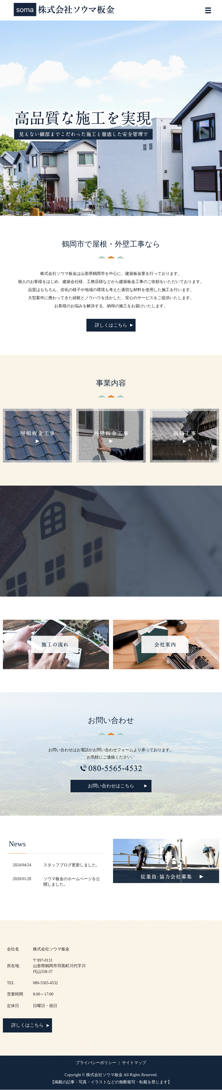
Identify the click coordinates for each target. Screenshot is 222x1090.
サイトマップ (134, 1063)
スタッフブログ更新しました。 (71, 865)
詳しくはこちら (111, 325)
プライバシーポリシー (96, 1063)
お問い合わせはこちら (111, 786)
